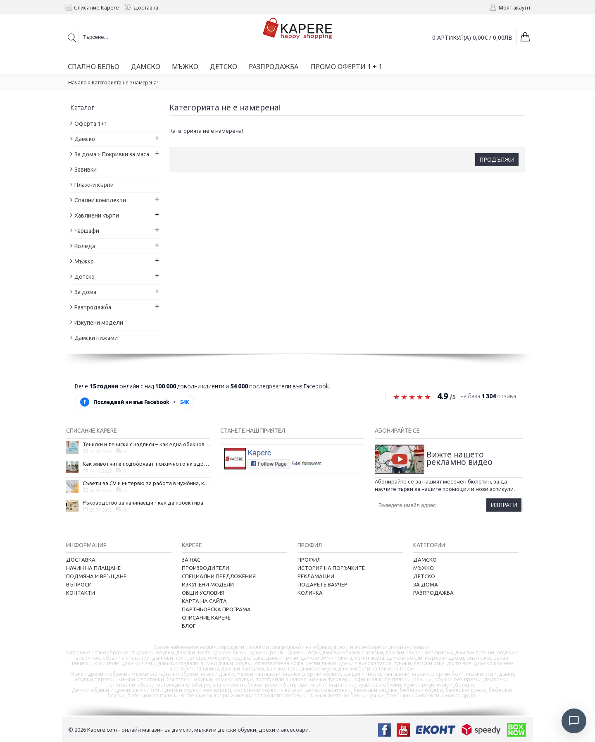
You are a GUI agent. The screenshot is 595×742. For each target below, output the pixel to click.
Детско (424, 576)
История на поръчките (331, 568)
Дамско (425, 559)
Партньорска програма (216, 609)
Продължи (496, 159)
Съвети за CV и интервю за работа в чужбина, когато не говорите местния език (146, 483)
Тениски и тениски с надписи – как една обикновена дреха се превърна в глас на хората (146, 444)
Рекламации (316, 576)
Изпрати (503, 505)
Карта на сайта (204, 601)
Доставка (80, 559)
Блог (188, 626)
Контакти (80, 593)
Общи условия (203, 593)
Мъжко (423, 568)
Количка (310, 593)
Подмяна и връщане (96, 576)
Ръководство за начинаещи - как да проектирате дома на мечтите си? (146, 502)
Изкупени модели (208, 584)
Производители (205, 568)
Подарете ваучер (322, 584)
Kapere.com (102, 729)
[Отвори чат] (572, 719)
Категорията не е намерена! (125, 82)
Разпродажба (433, 593)
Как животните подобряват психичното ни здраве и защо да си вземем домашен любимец (146, 464)
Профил (309, 559)
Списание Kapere (206, 617)
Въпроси (79, 584)
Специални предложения (219, 576)
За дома (425, 584)
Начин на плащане (93, 568)
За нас (191, 559)
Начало (77, 82)
